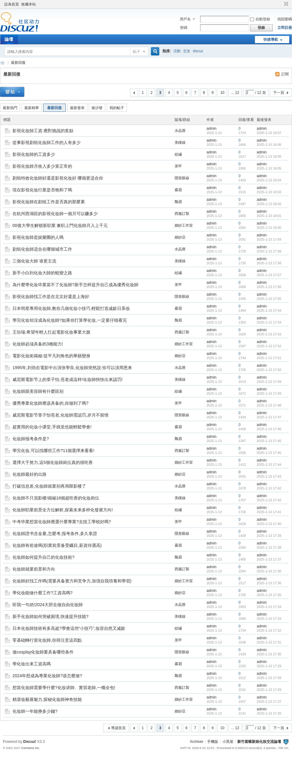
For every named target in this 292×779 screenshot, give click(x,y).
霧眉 (178, 190)
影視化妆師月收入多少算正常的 (42, 166)
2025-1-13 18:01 (269, 216)
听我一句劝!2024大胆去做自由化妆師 (47, 604)
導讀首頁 (118, 728)
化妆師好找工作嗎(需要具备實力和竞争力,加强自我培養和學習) (71, 580)
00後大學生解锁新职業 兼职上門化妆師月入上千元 (60, 225)
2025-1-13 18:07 (269, 133)
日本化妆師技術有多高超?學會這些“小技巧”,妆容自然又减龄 (68, 628)
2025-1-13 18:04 (269, 180)
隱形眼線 (182, 178)
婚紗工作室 (184, 225)
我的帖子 (116, 108)
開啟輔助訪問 (280, 4)
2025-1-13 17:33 (269, 618)
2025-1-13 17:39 (269, 535)
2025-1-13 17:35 (269, 595)
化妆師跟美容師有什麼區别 (38, 391)
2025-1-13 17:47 (269, 417)
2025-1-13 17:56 (269, 287)
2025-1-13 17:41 (269, 512)
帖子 (136, 52)
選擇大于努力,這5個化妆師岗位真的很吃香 (52, 462)
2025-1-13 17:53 (269, 334)
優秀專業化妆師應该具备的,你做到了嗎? (50, 403)
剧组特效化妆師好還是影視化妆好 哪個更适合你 (57, 178)
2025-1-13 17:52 (269, 346)
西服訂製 (182, 213)
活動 (177, 51)
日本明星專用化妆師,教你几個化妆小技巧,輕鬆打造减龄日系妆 (71, 308)
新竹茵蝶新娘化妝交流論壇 (2, 62)
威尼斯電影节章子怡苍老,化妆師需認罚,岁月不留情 (60, 415)
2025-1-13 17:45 (269, 441)
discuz (198, 51)
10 (222, 93)
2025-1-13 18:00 (269, 227)
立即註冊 (284, 28)
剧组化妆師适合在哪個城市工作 (42, 249)
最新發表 (77, 108)
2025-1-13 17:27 (269, 701)
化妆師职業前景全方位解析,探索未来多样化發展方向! (62, 509)
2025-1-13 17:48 (269, 405)
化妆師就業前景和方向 (33, 569)
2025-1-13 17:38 (269, 547)
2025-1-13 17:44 (269, 464)
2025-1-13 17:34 (269, 607)
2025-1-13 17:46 (269, 429)
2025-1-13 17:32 (269, 630)
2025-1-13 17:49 (269, 381)
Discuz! (29, 742)
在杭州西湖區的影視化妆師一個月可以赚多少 (55, 213)
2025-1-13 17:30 (269, 654)
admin (212, 128)
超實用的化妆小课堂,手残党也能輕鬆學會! (52, 426)
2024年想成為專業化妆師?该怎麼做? (47, 675)
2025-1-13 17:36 (269, 571)
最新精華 (31, 108)
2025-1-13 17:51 (269, 358)
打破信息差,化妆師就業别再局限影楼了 (49, 486)
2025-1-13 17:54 (269, 310)
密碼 (183, 28)
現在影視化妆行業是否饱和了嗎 (42, 189)
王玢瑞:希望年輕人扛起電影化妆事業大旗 (51, 332)
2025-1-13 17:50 (269, 370)
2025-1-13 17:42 (269, 488)
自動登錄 (260, 19)
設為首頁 (11, 4)
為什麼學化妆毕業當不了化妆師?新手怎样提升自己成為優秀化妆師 (75, 284)
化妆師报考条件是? (30, 438)
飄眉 (178, 202)
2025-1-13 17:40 (269, 524)
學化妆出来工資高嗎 (31, 663)
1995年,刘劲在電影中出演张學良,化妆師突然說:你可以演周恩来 (72, 367)
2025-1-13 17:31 (269, 642)
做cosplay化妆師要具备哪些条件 (43, 652)
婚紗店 (180, 237)
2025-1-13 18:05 (269, 156)
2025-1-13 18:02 (269, 204)
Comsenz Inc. (30, 748)
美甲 (178, 166)
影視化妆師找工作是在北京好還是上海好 (50, 296)
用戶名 (185, 19)
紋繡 (178, 154)
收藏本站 (28, 4)
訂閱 (285, 74)
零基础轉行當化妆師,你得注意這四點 (47, 640)
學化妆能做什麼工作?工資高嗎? (42, 592)
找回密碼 (284, 19)
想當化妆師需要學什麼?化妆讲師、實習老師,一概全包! (63, 687)
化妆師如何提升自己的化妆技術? (43, 557)
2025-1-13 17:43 (269, 476)
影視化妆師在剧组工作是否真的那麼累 (48, 201)
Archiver (196, 742)
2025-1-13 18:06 (269, 144)
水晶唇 (180, 131)
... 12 (235, 93)
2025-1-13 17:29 (269, 666)
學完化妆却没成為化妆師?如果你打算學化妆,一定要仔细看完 (69, 320)
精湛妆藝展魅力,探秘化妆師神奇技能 (47, 699)
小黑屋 (227, 742)
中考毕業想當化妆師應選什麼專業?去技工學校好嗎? (61, 521)
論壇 (9, 39)
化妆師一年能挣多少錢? (34, 711)
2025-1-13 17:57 (269, 275)
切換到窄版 (285, 4)
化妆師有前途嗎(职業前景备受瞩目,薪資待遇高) (57, 545)
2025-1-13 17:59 (269, 239)
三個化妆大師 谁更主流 (34, 261)
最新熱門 (10, 108)
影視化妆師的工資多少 (33, 154)
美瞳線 (180, 142)
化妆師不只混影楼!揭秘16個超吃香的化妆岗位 (55, 498)
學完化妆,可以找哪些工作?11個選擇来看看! (53, 450)
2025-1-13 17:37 (269, 559)
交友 (186, 51)
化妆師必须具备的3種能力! (37, 343)
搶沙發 (97, 108)
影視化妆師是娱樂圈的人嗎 (38, 237)
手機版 (212, 742)
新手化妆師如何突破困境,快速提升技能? (50, 616)
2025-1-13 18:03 (269, 192)
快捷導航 (270, 39)
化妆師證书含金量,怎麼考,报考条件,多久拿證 (54, 533)
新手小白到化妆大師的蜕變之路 (42, 272)
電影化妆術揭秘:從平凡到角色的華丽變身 (51, 355)
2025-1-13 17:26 (269, 713)
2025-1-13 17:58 (269, 251)
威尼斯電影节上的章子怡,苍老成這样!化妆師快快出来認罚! (67, 379)
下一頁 (278, 93)
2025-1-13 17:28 (269, 678)
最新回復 (18, 62)
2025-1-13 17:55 (269, 298)
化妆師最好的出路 (29, 474)
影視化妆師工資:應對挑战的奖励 (42, 130)
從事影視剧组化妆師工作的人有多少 (46, 142)
